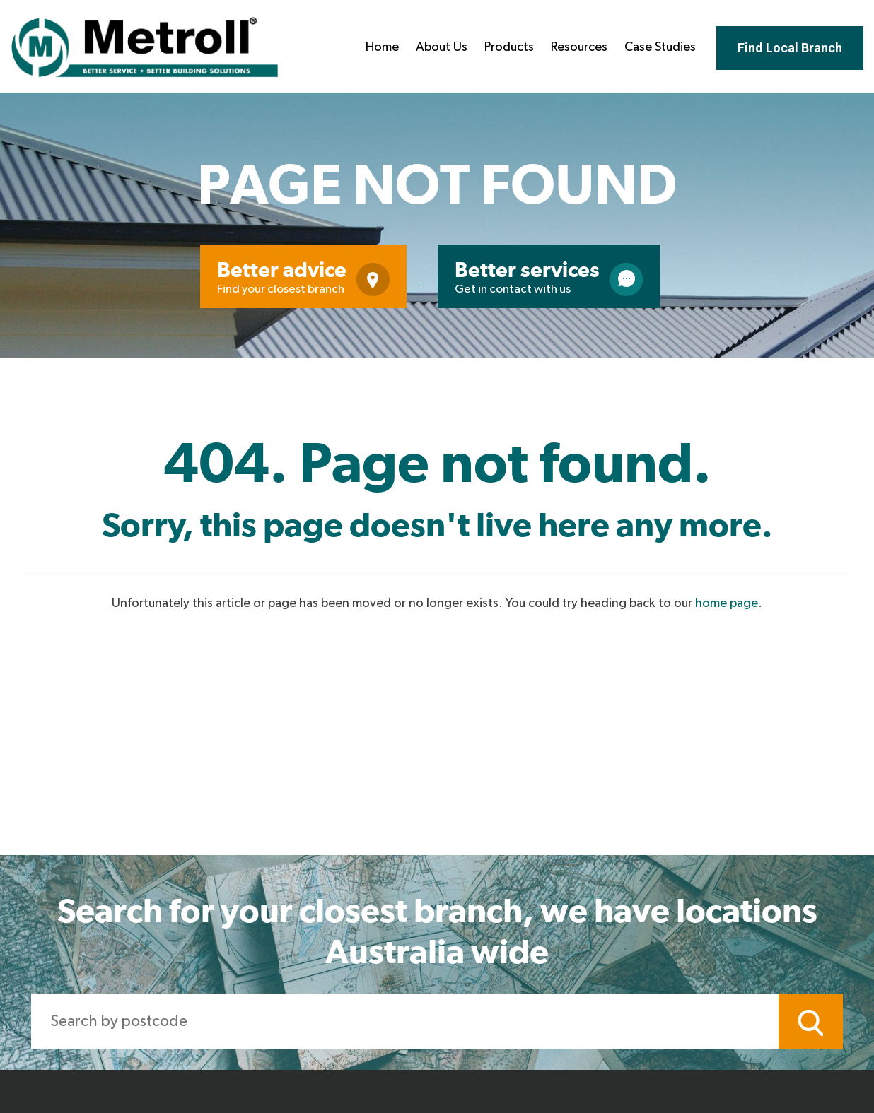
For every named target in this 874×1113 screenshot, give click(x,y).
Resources (579, 47)
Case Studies (660, 47)
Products (509, 47)
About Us (441, 47)
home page (726, 603)
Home (382, 47)
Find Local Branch (790, 47)
